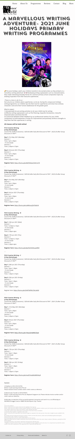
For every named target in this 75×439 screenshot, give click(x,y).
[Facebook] (67, 435)
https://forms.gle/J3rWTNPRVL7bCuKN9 (26, 290)
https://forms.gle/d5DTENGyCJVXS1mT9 (27, 163)
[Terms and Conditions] (33, 435)
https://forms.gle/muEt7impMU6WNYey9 (27, 375)
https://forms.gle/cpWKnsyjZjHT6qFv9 (26, 205)
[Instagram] (70, 435)
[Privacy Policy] (20, 435)
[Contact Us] (8, 435)
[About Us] (44, 435)
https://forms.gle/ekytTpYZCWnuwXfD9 (26, 248)
